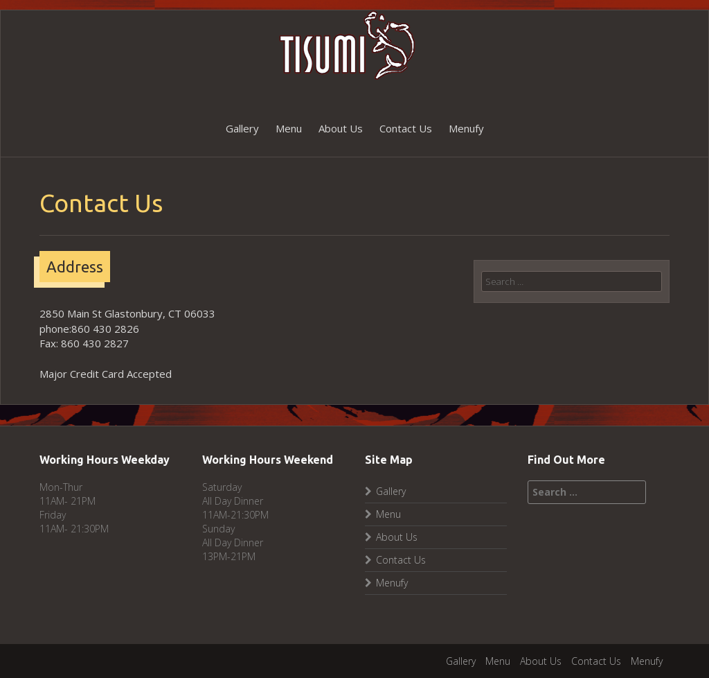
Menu (289, 128)
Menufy (466, 128)
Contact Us (405, 128)
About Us (340, 128)
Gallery (242, 128)
